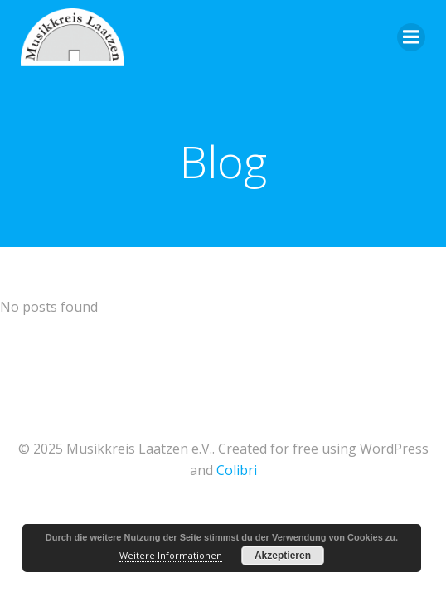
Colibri (236, 470)
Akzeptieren (283, 555)
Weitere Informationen (170, 555)
